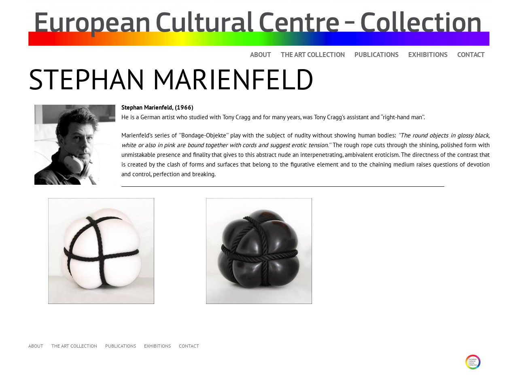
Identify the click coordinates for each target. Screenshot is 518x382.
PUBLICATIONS (377, 54)
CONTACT (471, 54)
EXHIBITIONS (428, 54)
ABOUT (260, 54)
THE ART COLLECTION (313, 54)
